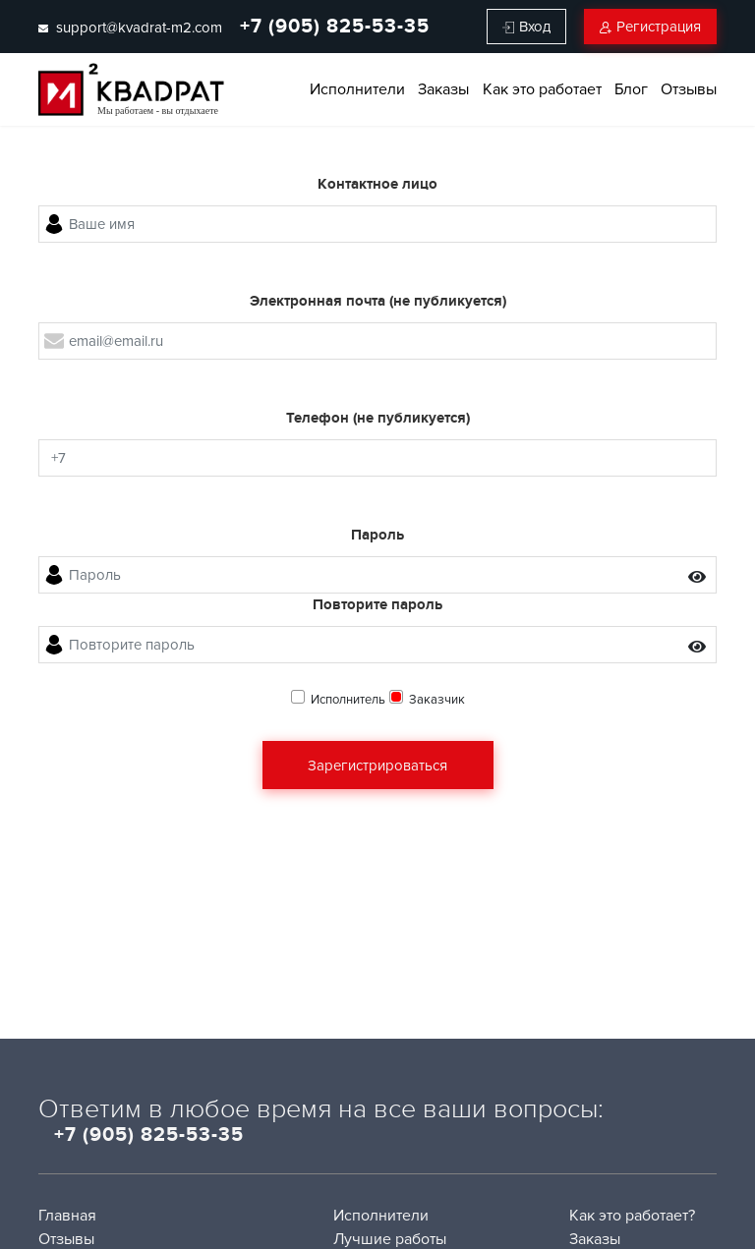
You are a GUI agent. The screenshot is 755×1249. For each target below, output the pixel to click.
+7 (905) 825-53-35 (335, 26)
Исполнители (357, 89)
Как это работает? (632, 1215)
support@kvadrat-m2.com (130, 27)
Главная (67, 1215)
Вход (526, 26)
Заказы (443, 89)
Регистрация (650, 26)
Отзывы (689, 89)
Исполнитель (348, 700)
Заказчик (437, 700)
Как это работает (542, 89)
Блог (631, 89)
